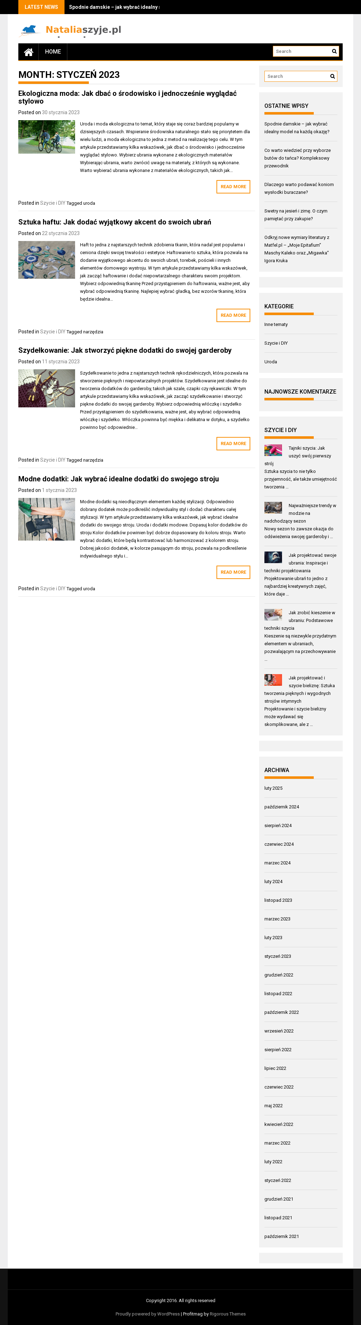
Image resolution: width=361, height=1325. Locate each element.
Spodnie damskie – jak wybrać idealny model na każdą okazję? (142, 7)
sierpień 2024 (278, 825)
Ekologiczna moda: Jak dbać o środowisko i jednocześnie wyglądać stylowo (127, 97)
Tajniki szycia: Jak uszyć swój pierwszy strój (297, 455)
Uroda (270, 361)
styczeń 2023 (277, 956)
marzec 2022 (277, 1143)
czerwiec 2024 (279, 844)
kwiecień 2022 (278, 1124)
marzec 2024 (277, 862)
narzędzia (93, 331)
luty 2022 (273, 1161)
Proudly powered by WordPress (148, 1314)
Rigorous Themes (228, 1314)
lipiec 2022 (275, 1068)
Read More (233, 186)
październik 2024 (281, 806)
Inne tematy (276, 324)
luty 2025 (273, 788)
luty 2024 (273, 881)
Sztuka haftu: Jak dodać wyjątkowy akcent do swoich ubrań (114, 222)
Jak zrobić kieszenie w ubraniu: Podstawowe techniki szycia (300, 620)
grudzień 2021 (278, 1199)
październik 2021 (281, 1236)
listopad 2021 (278, 1217)
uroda (89, 203)
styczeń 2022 (277, 1180)
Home (53, 51)
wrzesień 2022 (279, 1031)
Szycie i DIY (53, 203)
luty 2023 (273, 937)
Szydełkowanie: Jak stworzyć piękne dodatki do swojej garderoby (125, 350)
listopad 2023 (278, 900)
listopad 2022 (278, 993)
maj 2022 (273, 1105)
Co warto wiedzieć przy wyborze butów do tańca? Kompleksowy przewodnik (297, 158)
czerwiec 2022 (279, 1087)
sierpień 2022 (278, 1049)
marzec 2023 (277, 919)
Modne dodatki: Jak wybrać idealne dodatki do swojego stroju (118, 479)
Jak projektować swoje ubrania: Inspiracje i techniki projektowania (300, 563)
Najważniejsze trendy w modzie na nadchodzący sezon (300, 513)
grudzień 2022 (278, 975)
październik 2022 (281, 1012)
